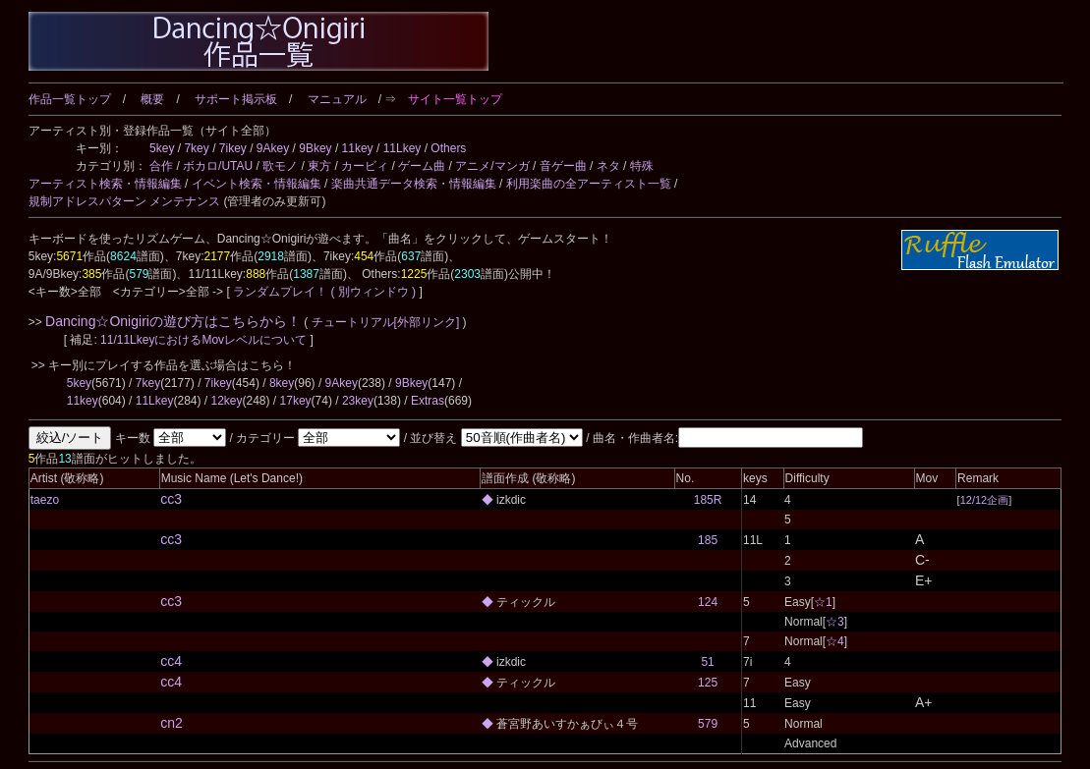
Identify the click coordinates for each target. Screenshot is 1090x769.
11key (357, 148)
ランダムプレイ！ (280, 292)
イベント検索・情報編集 (256, 184)
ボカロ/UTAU (218, 166)
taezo (44, 500)
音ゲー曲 (563, 166)
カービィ (364, 166)
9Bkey (315, 148)
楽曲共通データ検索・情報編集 (413, 184)
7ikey (233, 148)
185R (708, 500)
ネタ (608, 166)
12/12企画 (984, 500)
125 (707, 682)
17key (296, 401)
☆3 (835, 622)
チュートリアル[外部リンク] (385, 322)
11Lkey (402, 148)
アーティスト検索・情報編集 (105, 184)
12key (226, 401)
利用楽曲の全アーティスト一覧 (588, 184)
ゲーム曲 (421, 166)
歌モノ (280, 166)
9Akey (273, 148)
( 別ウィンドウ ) (373, 292)
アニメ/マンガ (492, 166)
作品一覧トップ (70, 99)
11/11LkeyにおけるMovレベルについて (205, 340)
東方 (319, 166)
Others (448, 148)
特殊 (642, 166)
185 (707, 540)
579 (707, 724)
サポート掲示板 (236, 99)
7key (196, 148)
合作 (161, 166)
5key (161, 148)
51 (707, 662)
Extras (427, 401)
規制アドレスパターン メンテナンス (124, 201)
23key (357, 401)
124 (707, 602)
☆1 (823, 602)
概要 (152, 99)
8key (281, 383)
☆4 (835, 641)
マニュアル (337, 99)
